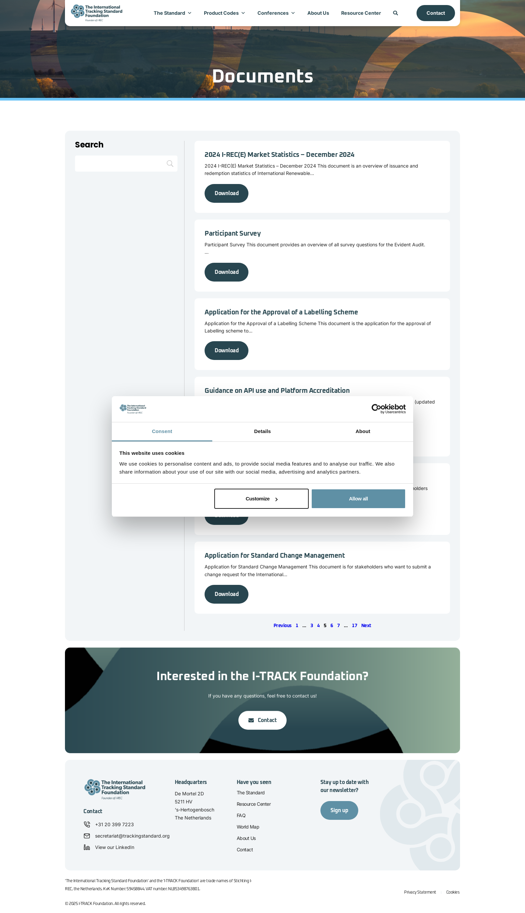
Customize (262, 498)
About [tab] (363, 431)
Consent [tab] (162, 431)
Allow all (358, 498)
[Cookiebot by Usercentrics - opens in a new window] (376, 409)
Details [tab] (262, 431)
